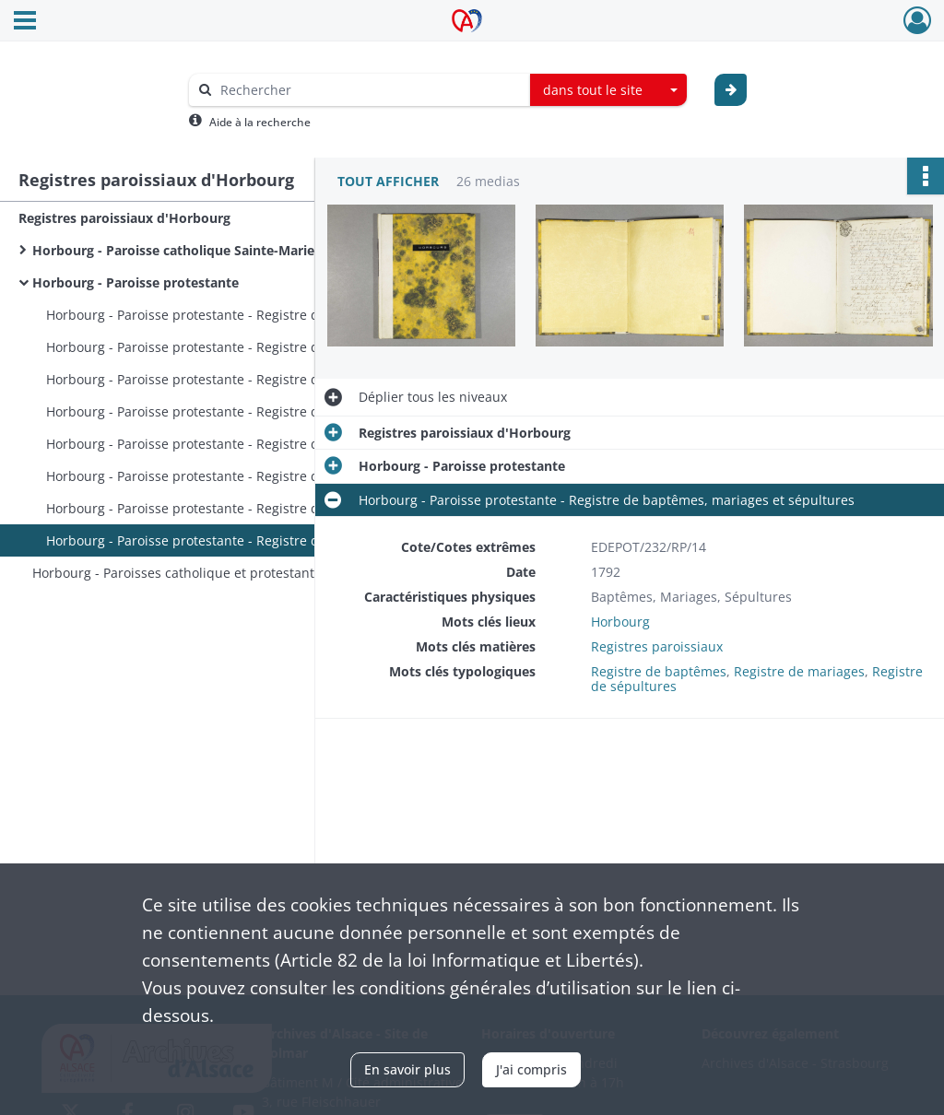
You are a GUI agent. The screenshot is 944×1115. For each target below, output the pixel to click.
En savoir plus (407, 1069)
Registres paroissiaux (657, 646)
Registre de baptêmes (658, 671)
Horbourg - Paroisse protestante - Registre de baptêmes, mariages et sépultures (230, 411)
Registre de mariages (799, 671)
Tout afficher (388, 181)
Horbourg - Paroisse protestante (135, 282)
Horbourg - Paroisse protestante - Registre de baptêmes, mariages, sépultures (230, 347)
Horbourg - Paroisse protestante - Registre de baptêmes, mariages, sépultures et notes (230, 314)
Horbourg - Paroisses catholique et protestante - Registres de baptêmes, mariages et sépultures (216, 572)
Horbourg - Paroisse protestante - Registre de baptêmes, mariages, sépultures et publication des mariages (230, 379)
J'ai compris (531, 1069)
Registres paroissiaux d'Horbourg (124, 218)
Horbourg (620, 621)
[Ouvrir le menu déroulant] (25, 22)
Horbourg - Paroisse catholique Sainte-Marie (173, 250)
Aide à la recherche (260, 122)
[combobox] (608, 90)
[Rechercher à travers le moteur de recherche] (368, 90)
